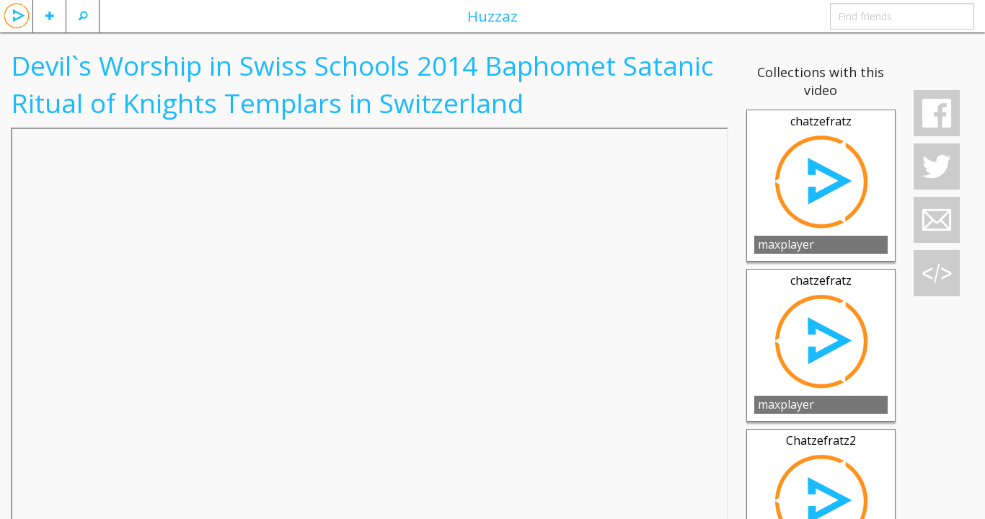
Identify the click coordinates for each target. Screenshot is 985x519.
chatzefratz (821, 121)
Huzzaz (492, 16)
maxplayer (786, 244)
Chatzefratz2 (821, 440)
